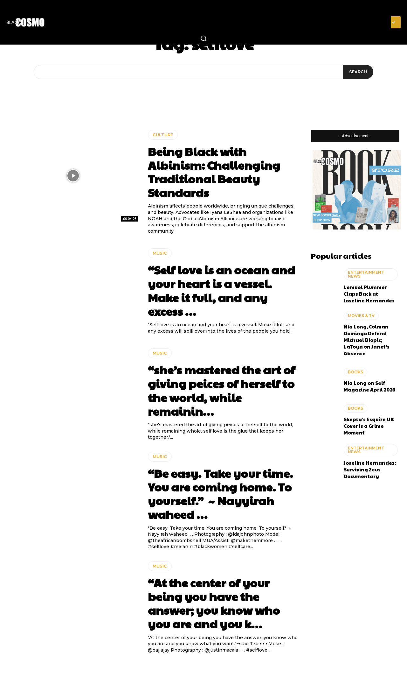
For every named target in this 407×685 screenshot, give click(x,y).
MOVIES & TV (361, 315)
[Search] (358, 72)
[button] (203, 38)
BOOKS (355, 372)
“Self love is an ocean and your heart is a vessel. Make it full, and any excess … (221, 290)
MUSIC (160, 253)
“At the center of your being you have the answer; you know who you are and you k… (214, 603)
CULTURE (163, 134)
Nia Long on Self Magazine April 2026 (369, 386)
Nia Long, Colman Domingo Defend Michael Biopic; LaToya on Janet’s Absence (367, 340)
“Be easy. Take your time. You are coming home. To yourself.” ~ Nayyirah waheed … (220, 493)
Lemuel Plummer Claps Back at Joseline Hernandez (369, 294)
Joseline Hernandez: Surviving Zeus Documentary (370, 469)
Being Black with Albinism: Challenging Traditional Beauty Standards (214, 172)
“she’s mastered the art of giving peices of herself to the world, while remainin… (221, 390)
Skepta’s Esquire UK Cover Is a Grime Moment (369, 426)
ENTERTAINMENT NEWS (366, 274)
